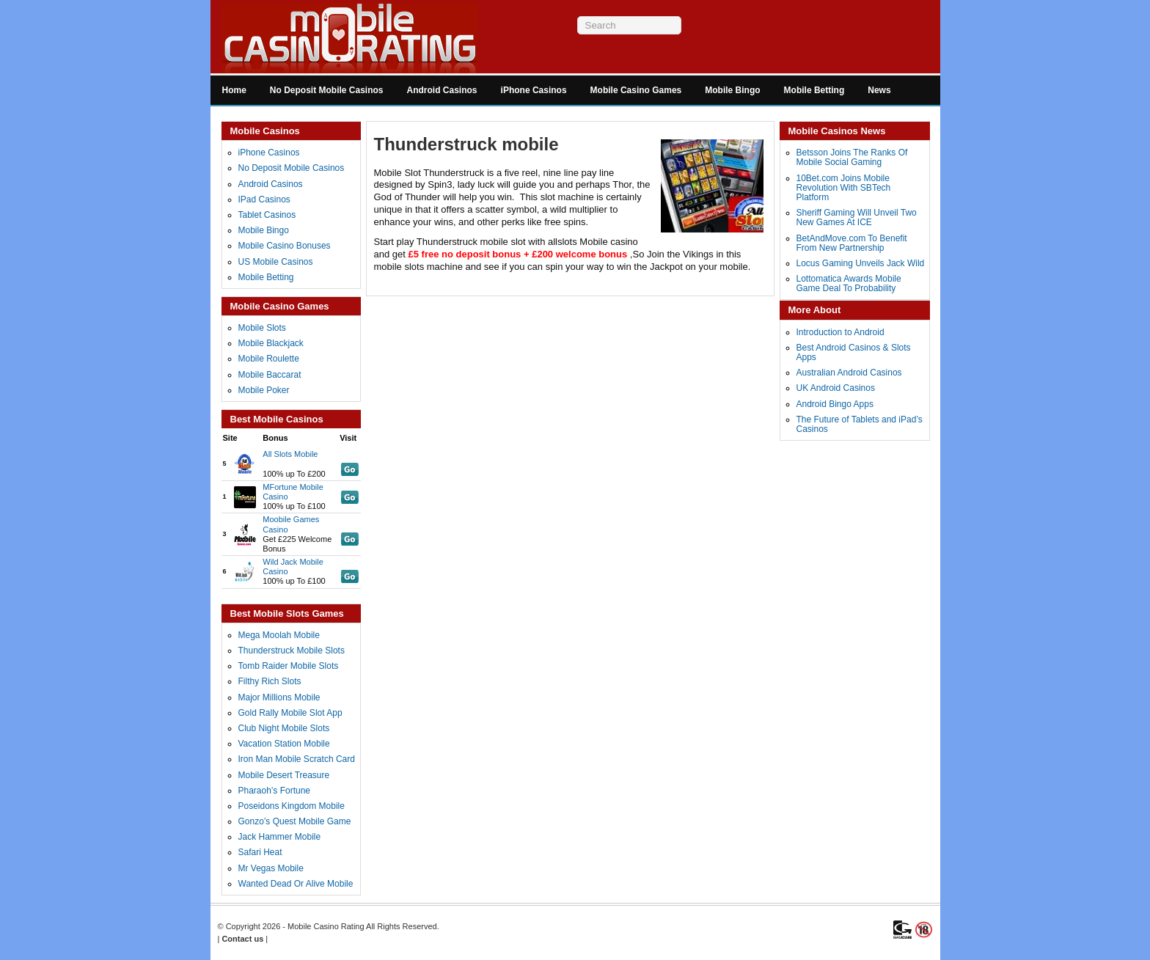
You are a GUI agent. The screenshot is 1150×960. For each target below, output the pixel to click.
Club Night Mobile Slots (284, 728)
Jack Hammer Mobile (279, 837)
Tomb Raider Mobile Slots (288, 666)
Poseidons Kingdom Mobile (291, 806)
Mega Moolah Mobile (279, 635)
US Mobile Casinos (275, 262)
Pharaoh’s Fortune (274, 790)
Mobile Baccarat (269, 375)
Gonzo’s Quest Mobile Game (294, 821)
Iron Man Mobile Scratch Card (296, 759)
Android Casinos (442, 90)
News (879, 90)
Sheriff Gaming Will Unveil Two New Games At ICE (856, 217)
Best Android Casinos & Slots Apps (853, 352)
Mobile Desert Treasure (284, 775)
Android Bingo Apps (835, 404)
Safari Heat (260, 852)
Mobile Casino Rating (326, 926)
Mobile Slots (262, 328)
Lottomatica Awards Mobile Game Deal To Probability (848, 283)
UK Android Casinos (835, 388)
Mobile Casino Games (636, 90)
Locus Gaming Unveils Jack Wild (860, 263)
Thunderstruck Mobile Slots (291, 650)
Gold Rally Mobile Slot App (290, 713)
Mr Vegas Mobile (271, 868)
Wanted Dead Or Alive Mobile (296, 884)
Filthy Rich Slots (269, 681)
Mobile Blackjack (271, 343)
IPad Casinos (264, 199)
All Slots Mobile (290, 454)
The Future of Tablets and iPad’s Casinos (859, 424)
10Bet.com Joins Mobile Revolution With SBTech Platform (843, 187)
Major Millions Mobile (279, 697)
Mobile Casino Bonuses (284, 246)
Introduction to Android (840, 332)
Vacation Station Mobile (284, 744)
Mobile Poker (264, 390)
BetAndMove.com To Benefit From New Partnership (851, 243)
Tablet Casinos (267, 215)
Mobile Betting (814, 90)
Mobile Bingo (732, 90)
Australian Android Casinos (849, 372)
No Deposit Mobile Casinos (327, 90)
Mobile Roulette (268, 358)
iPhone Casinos (534, 90)
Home (234, 90)
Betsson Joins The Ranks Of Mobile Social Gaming (852, 157)
